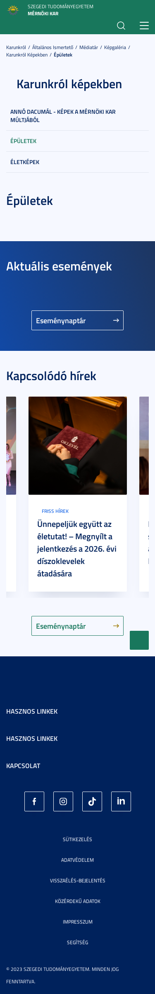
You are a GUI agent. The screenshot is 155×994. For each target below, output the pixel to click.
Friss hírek (55, 511)
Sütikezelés (77, 839)
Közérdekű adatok (77, 901)
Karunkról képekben (27, 54)
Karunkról (16, 47)
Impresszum (78, 921)
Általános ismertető (52, 47)
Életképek (24, 162)
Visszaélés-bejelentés (77, 880)
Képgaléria (115, 47)
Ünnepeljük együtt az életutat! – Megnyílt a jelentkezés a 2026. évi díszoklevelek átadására (77, 548)
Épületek (63, 54)
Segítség (77, 942)
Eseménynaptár (61, 320)
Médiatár (88, 47)
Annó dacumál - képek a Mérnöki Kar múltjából (63, 116)
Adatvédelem (77, 859)
